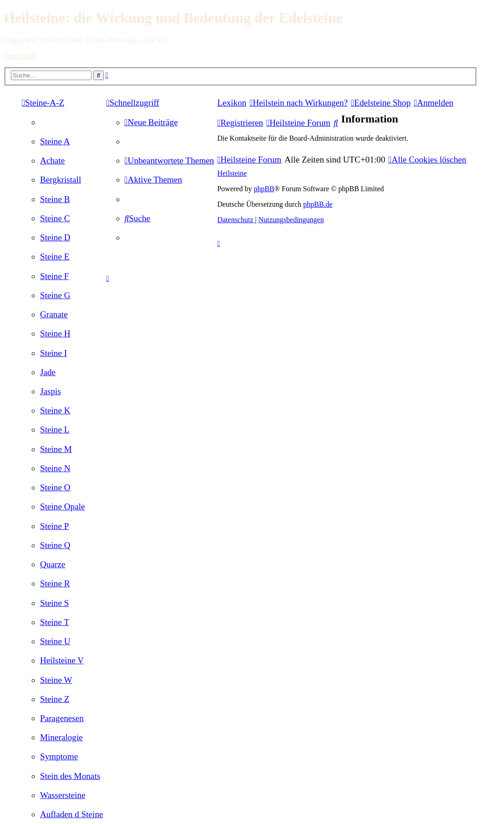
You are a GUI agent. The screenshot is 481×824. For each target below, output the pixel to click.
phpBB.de (317, 204)
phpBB (263, 189)
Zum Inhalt (20, 56)
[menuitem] (55, 141)
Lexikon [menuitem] (231, 102)
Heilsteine (232, 173)
